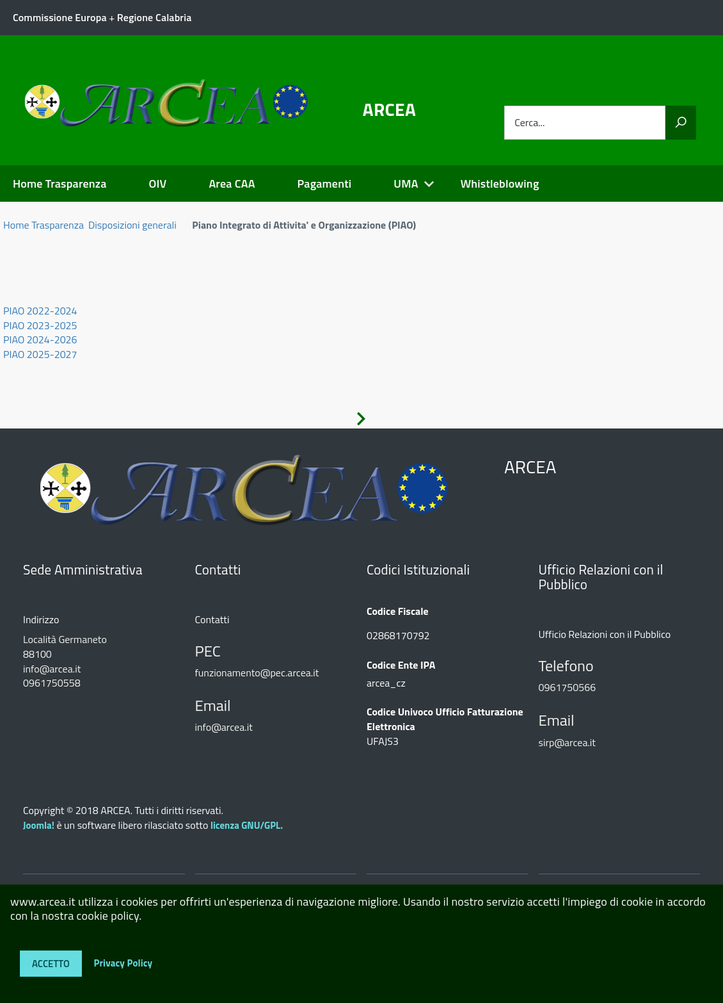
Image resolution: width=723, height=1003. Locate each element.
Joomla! (38, 825)
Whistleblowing (500, 183)
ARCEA (389, 109)
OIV (157, 183)
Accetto (51, 963)
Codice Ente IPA (401, 665)
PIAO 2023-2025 (40, 325)
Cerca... (529, 122)
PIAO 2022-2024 (40, 310)
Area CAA (232, 183)
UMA (405, 183)
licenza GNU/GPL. (247, 825)
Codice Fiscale (398, 611)
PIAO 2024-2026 (40, 339)
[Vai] (680, 123)
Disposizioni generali (132, 224)
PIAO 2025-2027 (40, 354)
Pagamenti (325, 183)
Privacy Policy (122, 962)
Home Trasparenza (59, 183)
